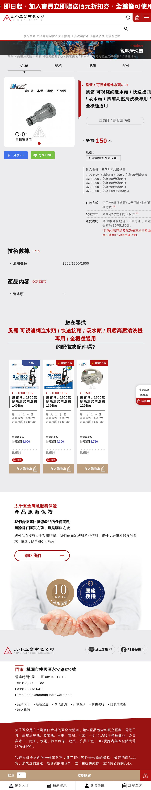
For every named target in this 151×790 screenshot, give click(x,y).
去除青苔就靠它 (47, 36)
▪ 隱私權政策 (117, 704)
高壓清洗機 (97, 36)
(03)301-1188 (33, 683)
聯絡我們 (33, 555)
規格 (58, 66)
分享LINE (45, 155)
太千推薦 (64, 36)
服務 (92, 66)
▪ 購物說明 (97, 704)
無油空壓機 (113, 36)
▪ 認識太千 (22, 704)
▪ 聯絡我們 (22, 709)
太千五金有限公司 (23, 17)
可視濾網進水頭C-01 (103, 158)
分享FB (18, 155)
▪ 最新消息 (41, 704)
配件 (126, 66)
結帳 (145, 401)
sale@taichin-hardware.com (50, 695)
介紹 (24, 66)
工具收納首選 (80, 36)
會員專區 (98, 785)
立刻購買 (84, 775)
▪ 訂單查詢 (78, 704)
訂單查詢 (135, 785)
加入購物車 (145, 775)
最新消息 (60, 785)
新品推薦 (30, 36)
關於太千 (22, 785)
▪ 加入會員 (59, 704)
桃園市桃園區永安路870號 (51, 669)
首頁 (10, 56)
